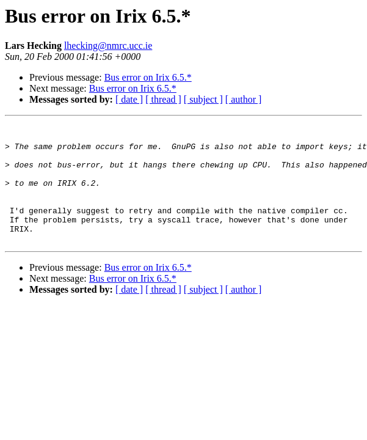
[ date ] (129, 99)
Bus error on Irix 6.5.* (148, 77)
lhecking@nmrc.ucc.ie (108, 45)
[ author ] (243, 99)
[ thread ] (163, 99)
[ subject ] (203, 99)
